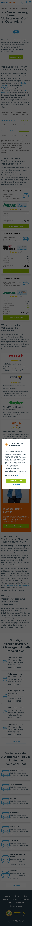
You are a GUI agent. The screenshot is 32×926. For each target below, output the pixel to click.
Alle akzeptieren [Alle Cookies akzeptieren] (16, 481)
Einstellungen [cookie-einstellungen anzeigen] (16, 485)
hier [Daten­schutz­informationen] (17, 475)
